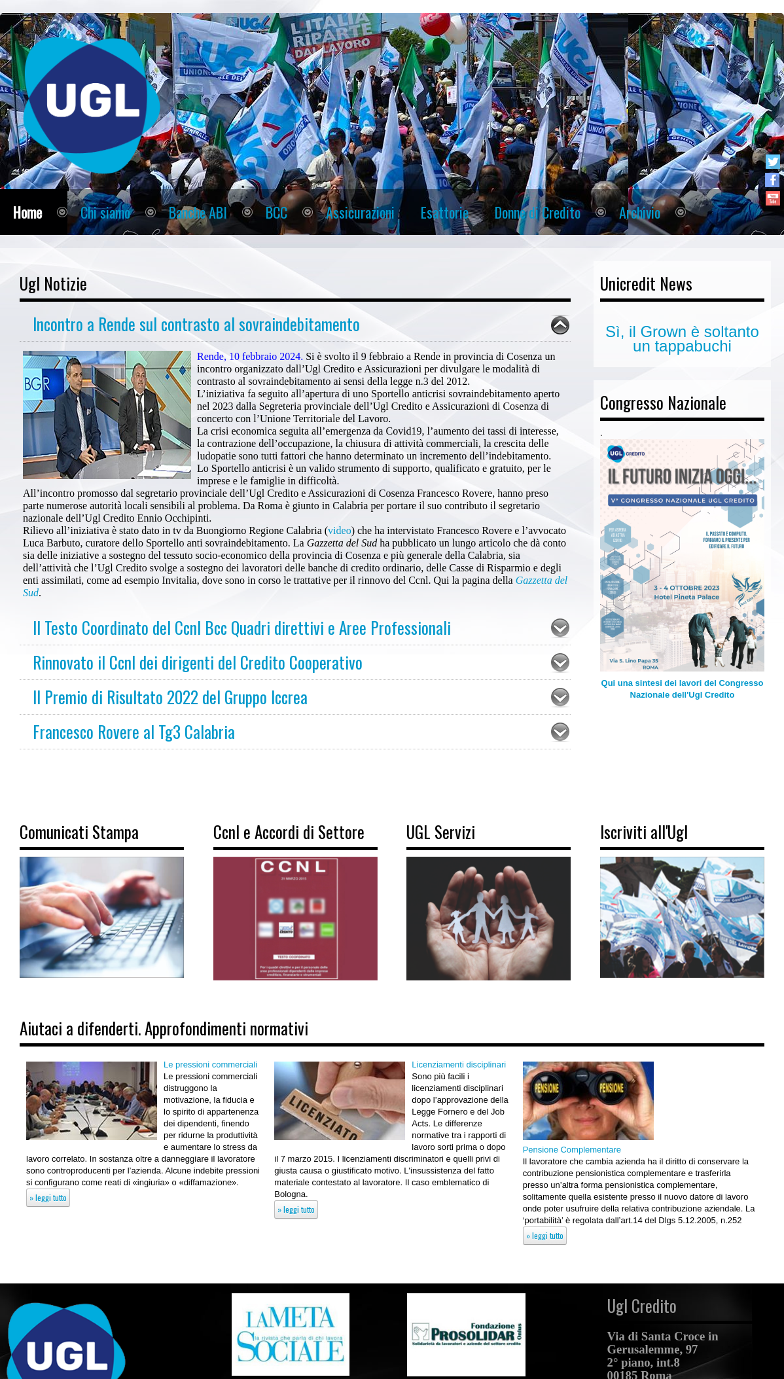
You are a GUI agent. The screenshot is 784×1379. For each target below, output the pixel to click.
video (339, 530)
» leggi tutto (48, 1197)
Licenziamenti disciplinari (459, 1064)
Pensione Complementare (572, 1150)
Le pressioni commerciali (210, 1064)
